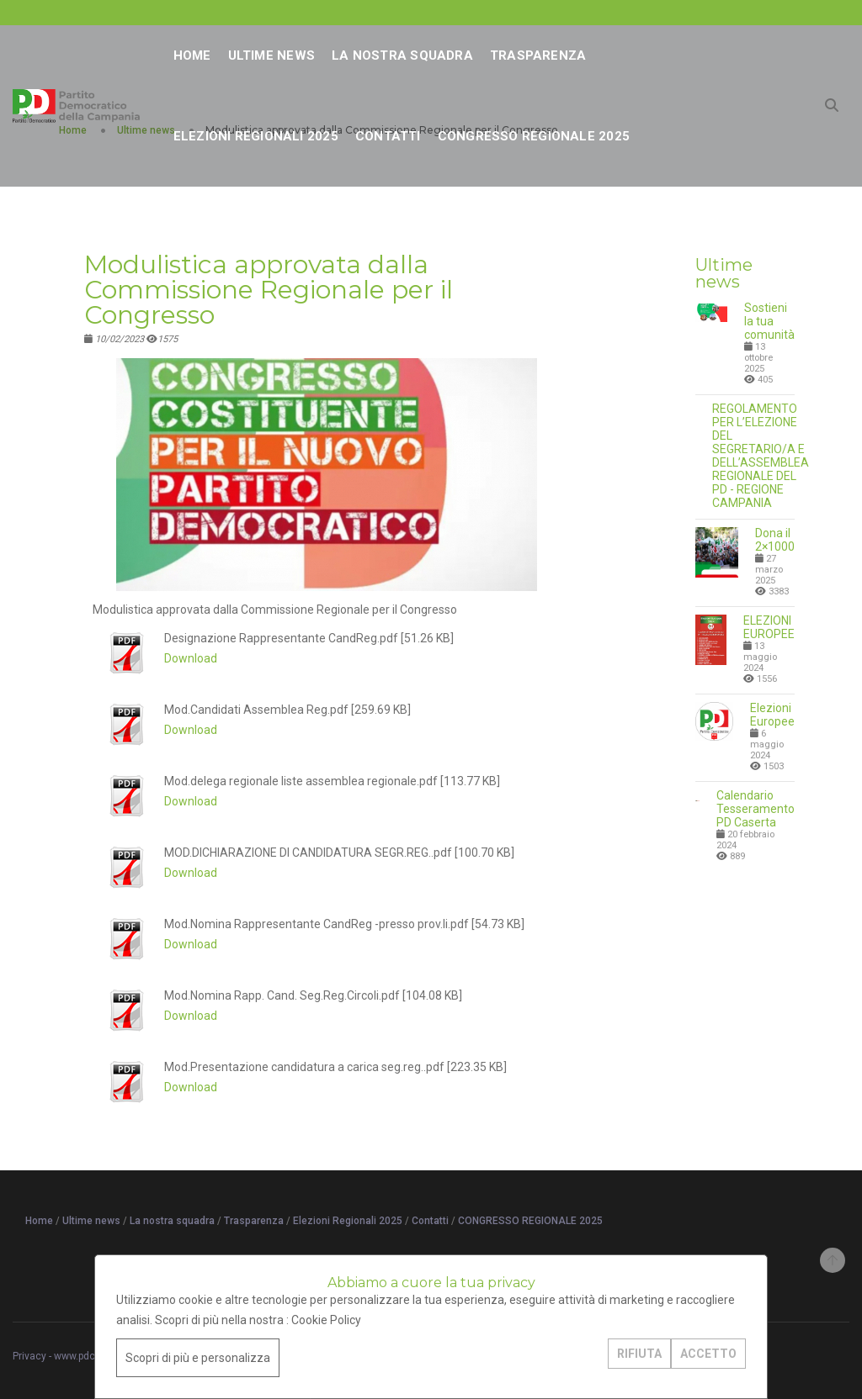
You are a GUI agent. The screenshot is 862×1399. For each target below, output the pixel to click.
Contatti (388, 136)
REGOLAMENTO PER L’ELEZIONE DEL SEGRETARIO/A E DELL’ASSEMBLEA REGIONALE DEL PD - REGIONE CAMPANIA (760, 455)
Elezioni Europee (772, 714)
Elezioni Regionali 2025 (255, 136)
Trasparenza (538, 55)
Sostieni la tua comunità (769, 321)
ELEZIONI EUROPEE (769, 627)
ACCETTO (708, 1353)
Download (190, 658)
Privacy (29, 1356)
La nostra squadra (402, 55)
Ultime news (271, 55)
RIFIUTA (639, 1353)
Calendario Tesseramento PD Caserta (755, 809)
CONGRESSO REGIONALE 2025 (534, 136)
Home (192, 55)
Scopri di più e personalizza (197, 1358)
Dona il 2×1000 (775, 539)
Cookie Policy (326, 1320)
